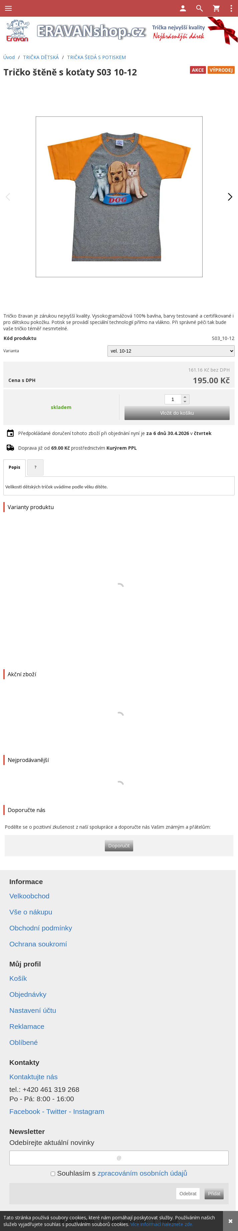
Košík (18, 978)
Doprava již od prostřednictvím (77, 448)
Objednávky (27, 994)
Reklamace (26, 1026)
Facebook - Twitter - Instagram (56, 1111)
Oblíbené (23, 1042)
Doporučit (119, 845)
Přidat (214, 1193)
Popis (14, 467)
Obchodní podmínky (40, 928)
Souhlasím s (119, 1173)
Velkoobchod (29, 896)
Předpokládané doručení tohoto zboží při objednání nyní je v (115, 433)
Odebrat (188, 1193)
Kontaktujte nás (33, 1077)
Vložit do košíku (177, 413)
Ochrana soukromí (38, 944)
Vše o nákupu (30, 912)
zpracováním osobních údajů (142, 1173)
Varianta (11, 351)
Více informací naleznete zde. (162, 1224)
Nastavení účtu (32, 1010)
